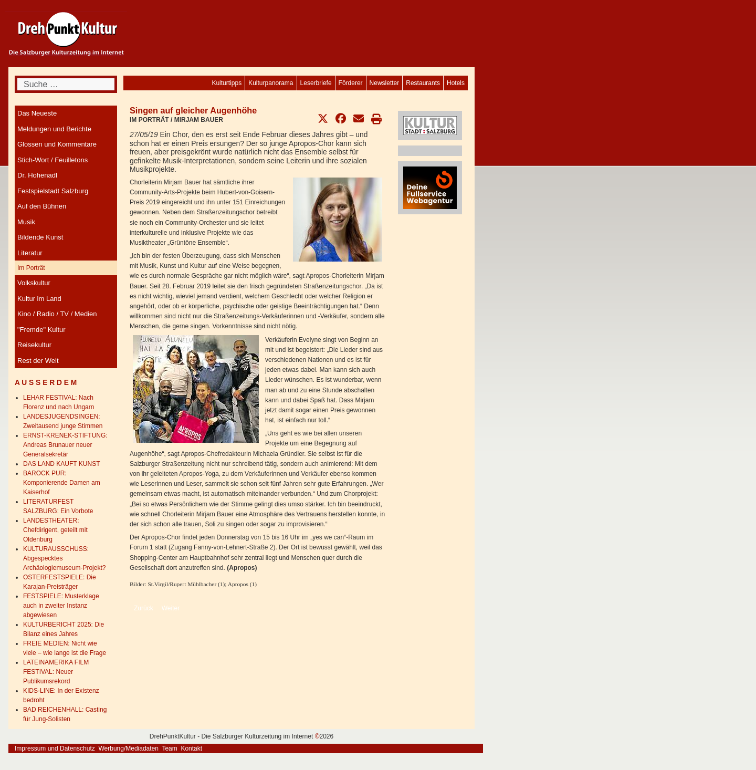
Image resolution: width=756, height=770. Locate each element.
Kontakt (191, 748)
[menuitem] (456, 83)
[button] (323, 118)
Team (169, 748)
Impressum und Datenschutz (55, 748)
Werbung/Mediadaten (128, 748)
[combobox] (65, 84)
